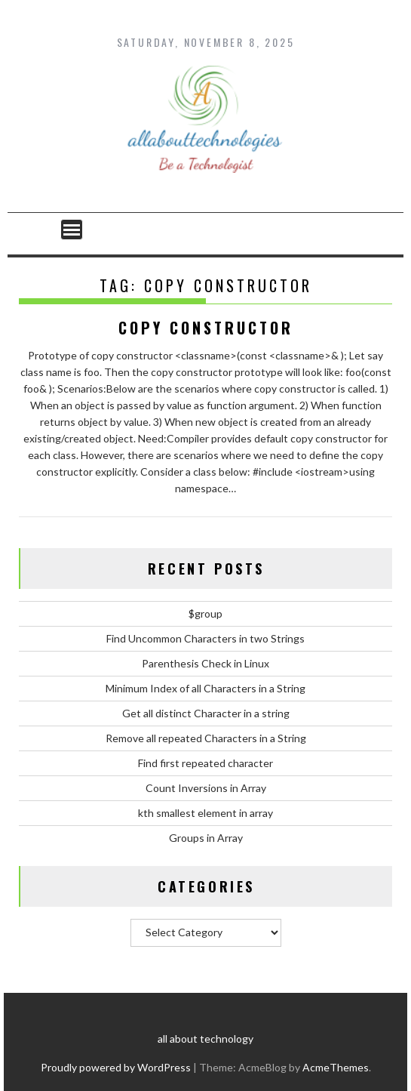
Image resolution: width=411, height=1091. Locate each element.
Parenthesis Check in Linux (205, 663)
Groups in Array (206, 837)
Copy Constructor (205, 327)
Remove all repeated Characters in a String (206, 738)
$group (205, 613)
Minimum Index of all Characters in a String (205, 688)
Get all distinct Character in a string (206, 713)
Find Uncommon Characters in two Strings (205, 638)
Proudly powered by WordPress (116, 1067)
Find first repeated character (205, 763)
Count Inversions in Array (206, 787)
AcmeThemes (335, 1067)
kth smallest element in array (205, 812)
